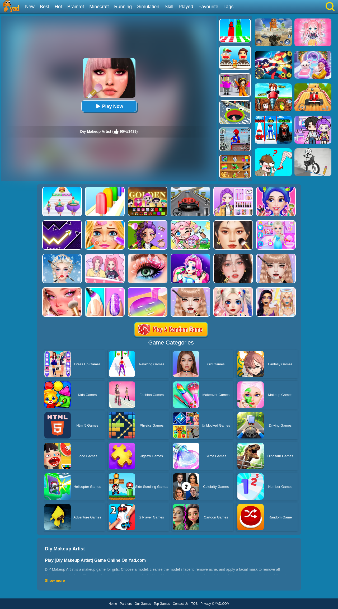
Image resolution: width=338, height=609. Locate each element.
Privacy (205, 604)
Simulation (148, 6)
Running (123, 6)
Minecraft (99, 6)
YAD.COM (222, 604)
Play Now (109, 106)
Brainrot (75, 6)
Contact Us (180, 604)
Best (44, 6)
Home (113, 604)
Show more (55, 580)
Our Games (143, 604)
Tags (228, 6)
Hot (58, 6)
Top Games (162, 604)
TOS (194, 604)
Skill (169, 6)
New (30, 6)
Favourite (208, 6)
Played (186, 6)
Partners (126, 604)
